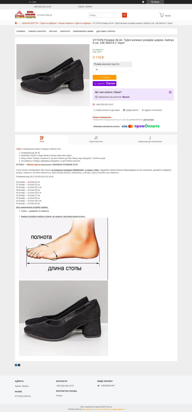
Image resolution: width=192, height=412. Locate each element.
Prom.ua (109, 407)
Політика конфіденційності (114, 409)
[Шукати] (124, 15)
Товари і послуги (37, 31)
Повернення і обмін (83, 31)
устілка (31, 182)
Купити (106, 77)
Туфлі (18, 149)
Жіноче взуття (33, 164)
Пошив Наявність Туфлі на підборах (74, 23)
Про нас (53, 31)
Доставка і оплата (105, 31)
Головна (20, 31)
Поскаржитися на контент (92, 409)
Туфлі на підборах (48, 23)
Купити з (106, 83)
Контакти (65, 31)
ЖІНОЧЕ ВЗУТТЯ (30, 23)
